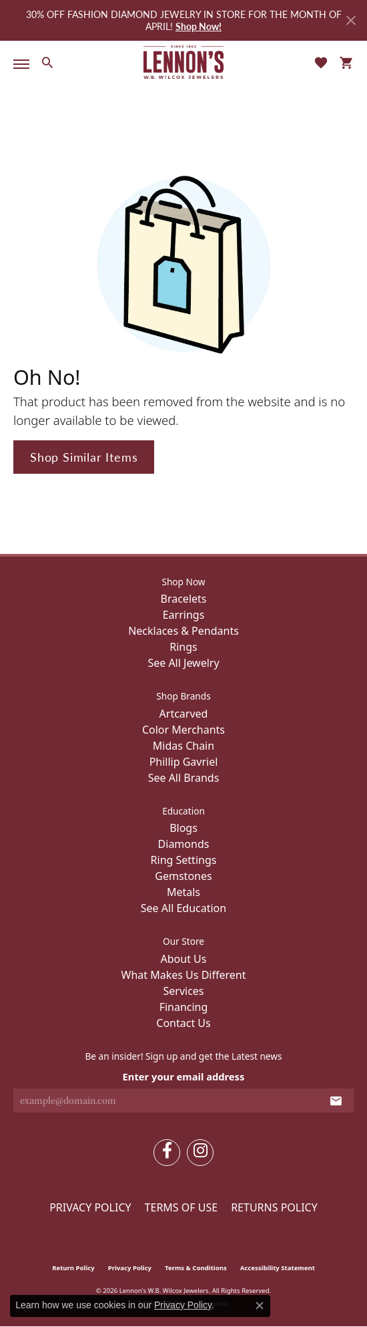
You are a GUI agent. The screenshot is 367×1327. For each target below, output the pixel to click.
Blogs (183, 828)
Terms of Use (181, 1207)
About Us (184, 958)
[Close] (350, 20)
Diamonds (184, 844)
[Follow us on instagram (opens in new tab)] (200, 1152)
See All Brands (184, 777)
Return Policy (73, 1268)
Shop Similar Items (83, 457)
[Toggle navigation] (18, 64)
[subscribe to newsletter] (336, 1100)
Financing (183, 1007)
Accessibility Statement (277, 1268)
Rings (183, 646)
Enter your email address (184, 1076)
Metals (183, 892)
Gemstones (183, 876)
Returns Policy (274, 1207)
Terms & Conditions (196, 1268)
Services (183, 991)
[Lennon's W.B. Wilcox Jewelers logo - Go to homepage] (183, 62)
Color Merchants (183, 729)
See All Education (183, 908)
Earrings (184, 614)
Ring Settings (184, 860)
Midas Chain (183, 745)
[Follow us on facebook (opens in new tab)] (166, 1152)
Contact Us (183, 1023)
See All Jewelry (183, 662)
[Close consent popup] (260, 1306)
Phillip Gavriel (183, 761)
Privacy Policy (90, 1207)
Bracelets (184, 598)
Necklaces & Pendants (183, 630)
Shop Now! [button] (198, 26)
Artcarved (183, 713)
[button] (47, 62)
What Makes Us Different (183, 975)
